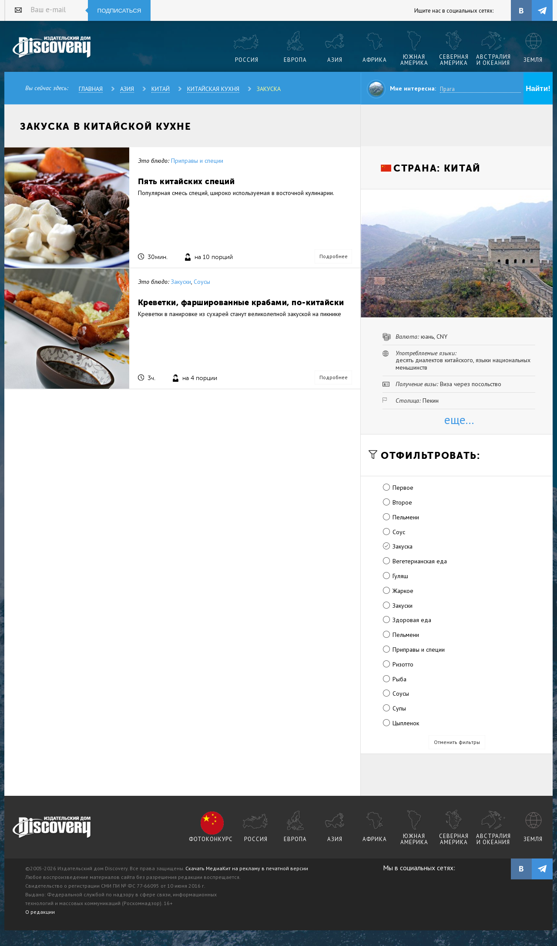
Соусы (202, 282)
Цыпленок (406, 723)
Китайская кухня (213, 89)
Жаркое (403, 591)
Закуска (269, 89)
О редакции (40, 912)
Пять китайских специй (186, 181)
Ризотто (403, 664)
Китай (160, 89)
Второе (402, 502)
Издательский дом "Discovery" (52, 47)
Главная (91, 89)
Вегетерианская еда (420, 561)
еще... (459, 419)
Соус (399, 532)
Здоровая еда (412, 620)
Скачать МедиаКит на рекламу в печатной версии (246, 868)
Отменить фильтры (457, 742)
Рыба (399, 679)
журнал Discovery (52, 827)
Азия (127, 89)
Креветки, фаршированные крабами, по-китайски (241, 302)
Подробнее (333, 256)
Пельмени (406, 517)
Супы (399, 708)
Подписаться (119, 10)
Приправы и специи (197, 161)
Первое (403, 488)
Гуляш (400, 576)
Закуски (181, 282)
